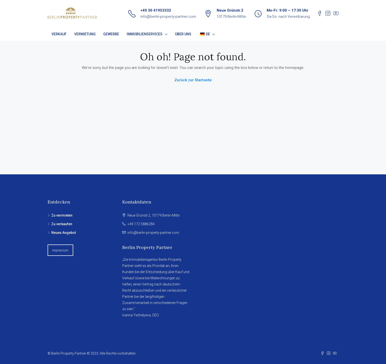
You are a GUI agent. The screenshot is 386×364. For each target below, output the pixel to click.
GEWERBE (111, 34)
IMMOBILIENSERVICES (144, 34)
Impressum (60, 250)
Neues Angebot (63, 233)
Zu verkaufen (61, 224)
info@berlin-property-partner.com (168, 16)
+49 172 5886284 (141, 224)
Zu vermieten (61, 215)
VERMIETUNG (85, 34)
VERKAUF (59, 34)
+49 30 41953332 (155, 10)
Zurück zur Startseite (193, 80)
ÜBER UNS (183, 34)
